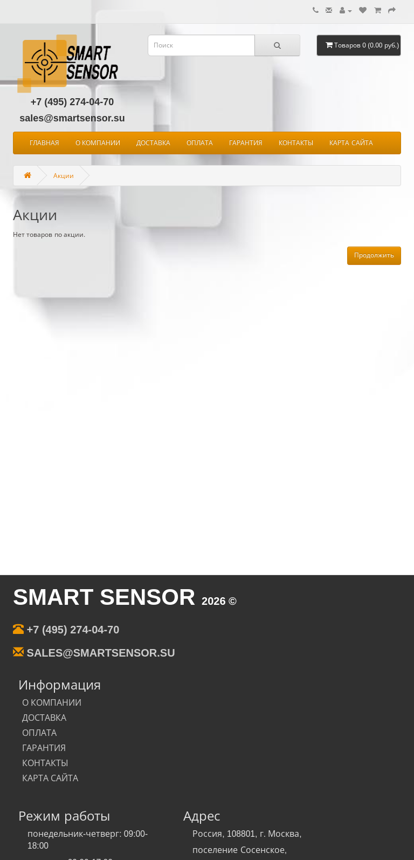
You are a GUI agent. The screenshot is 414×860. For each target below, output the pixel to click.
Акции (65, 175)
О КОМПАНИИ (97, 143)
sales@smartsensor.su (72, 118)
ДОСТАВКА (153, 143)
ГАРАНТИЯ (246, 143)
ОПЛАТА (200, 143)
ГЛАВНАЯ (44, 143)
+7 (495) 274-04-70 (72, 102)
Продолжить (374, 255)
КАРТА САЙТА (350, 143)
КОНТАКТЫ (296, 143)
